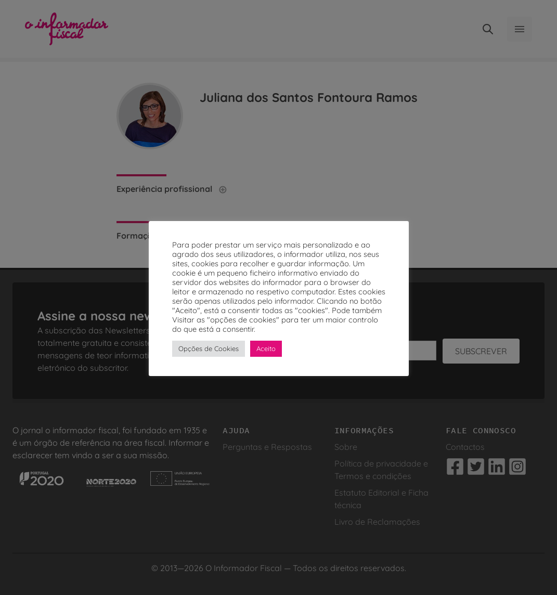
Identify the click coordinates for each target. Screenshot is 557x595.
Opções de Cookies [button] (208, 348)
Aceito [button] (266, 348)
